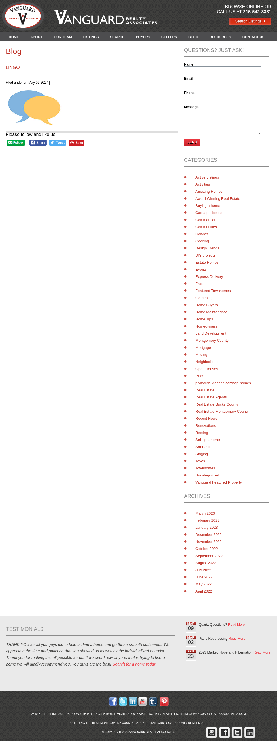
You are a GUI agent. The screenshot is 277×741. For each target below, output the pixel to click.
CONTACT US (253, 37)
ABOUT (36, 37)
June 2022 (204, 577)
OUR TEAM (63, 37)
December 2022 (208, 534)
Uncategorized (207, 475)
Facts (199, 284)
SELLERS (169, 37)
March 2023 (205, 513)
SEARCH (117, 37)
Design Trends (207, 248)
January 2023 (206, 527)
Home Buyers (206, 305)
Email (188, 79)
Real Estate (204, 390)
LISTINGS (91, 37)
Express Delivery (209, 276)
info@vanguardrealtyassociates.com (215, 713)
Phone (189, 93)
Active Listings (207, 177)
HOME (14, 37)
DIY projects (205, 255)
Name (188, 64)
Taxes (200, 461)
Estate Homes (207, 262)
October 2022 (206, 549)
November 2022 (208, 542)
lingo (13, 67)
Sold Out (202, 447)
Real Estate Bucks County (216, 404)
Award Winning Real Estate (217, 198)
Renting (201, 433)
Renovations (205, 425)
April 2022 (203, 591)
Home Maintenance (211, 312)
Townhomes (205, 468)
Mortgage (203, 347)
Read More (236, 625)
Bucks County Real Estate (186, 723)
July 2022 (203, 570)
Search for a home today (134, 664)
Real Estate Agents (211, 397)
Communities (206, 227)
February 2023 (207, 520)
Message (191, 107)
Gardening (204, 298)
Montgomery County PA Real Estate (128, 723)
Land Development (210, 333)
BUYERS (143, 37)
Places (200, 376)
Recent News (206, 418)
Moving (201, 354)
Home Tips (204, 319)
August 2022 (205, 563)
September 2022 (209, 556)
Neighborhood (207, 362)
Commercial (205, 220)
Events (201, 269)
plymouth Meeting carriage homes (223, 383)
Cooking (202, 241)
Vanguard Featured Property (218, 482)
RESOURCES (220, 37)
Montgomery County (212, 340)
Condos (201, 234)
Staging (201, 454)
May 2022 (203, 584)
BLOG (193, 37)
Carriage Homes (208, 213)
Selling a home (207, 440)
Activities (202, 184)
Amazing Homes (208, 191)
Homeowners (206, 326)
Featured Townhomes (213, 291)
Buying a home (207, 205)
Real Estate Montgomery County (222, 411)
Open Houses (206, 369)
